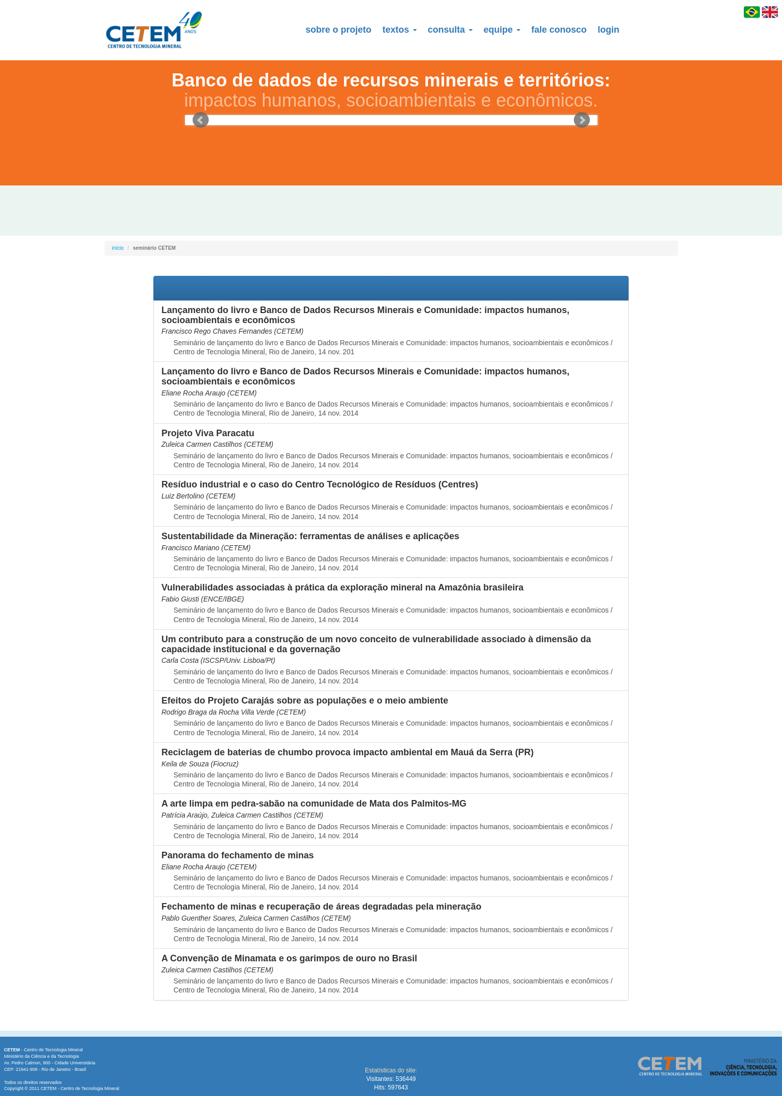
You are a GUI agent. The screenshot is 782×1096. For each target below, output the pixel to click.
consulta (450, 30)
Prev (201, 120)
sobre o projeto (339, 30)
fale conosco (559, 30)
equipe (502, 30)
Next (582, 120)
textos (400, 30)
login (609, 30)
